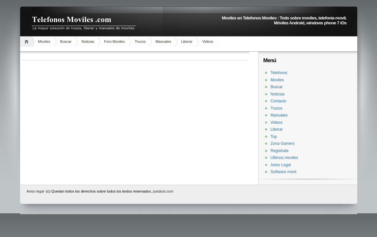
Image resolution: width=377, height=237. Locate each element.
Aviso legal (36, 191)
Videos (207, 41)
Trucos (140, 41)
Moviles (44, 41)
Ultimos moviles (284, 157)
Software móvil (284, 172)
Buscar (65, 41)
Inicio (27, 42)
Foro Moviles (114, 41)
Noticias (87, 41)
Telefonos (279, 72)
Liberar (186, 41)
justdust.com (163, 191)
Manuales (163, 41)
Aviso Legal (281, 165)
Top (274, 136)
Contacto (278, 101)
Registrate (280, 150)
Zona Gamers (283, 143)
